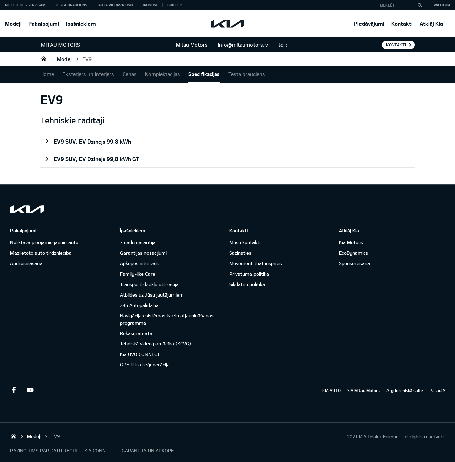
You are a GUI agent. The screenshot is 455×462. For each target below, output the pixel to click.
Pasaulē (437, 390)
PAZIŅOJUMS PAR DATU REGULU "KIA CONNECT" (60, 450)
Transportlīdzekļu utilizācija (149, 284)
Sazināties (240, 253)
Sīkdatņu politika (247, 284)
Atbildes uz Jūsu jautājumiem (152, 295)
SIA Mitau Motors (363, 390)
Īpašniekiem (81, 23)
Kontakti (402, 23)
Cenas (130, 74)
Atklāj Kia (431, 23)
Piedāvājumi (369, 23)
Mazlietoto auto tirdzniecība (41, 253)
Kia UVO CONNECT (140, 354)
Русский (442, 5)
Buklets (175, 5)
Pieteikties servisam (25, 5)
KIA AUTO (331, 390)
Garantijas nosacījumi (143, 253)
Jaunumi (150, 5)
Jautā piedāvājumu (115, 5)
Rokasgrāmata (136, 333)
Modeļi (13, 23)
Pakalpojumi (43, 23)
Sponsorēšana (354, 263)
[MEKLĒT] (419, 5)
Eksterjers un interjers (88, 74)
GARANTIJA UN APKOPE (148, 450)
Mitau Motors (43, 58)
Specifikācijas (204, 74)
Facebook (13, 390)
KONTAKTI (396, 44)
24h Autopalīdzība (139, 305)
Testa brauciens (71, 5)
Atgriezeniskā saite (404, 390)
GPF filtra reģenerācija (145, 364)
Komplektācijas (162, 74)
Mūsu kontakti (244, 242)
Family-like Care (137, 274)
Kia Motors (351, 242)
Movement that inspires (255, 263)
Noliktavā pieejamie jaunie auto (44, 242)
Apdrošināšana (26, 263)
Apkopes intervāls (139, 263)
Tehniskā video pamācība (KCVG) (155, 343)
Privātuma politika (249, 274)
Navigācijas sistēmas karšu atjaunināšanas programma (166, 319)
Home (47, 74)
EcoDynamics (353, 253)
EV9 (87, 59)
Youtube (30, 390)
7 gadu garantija (138, 242)
